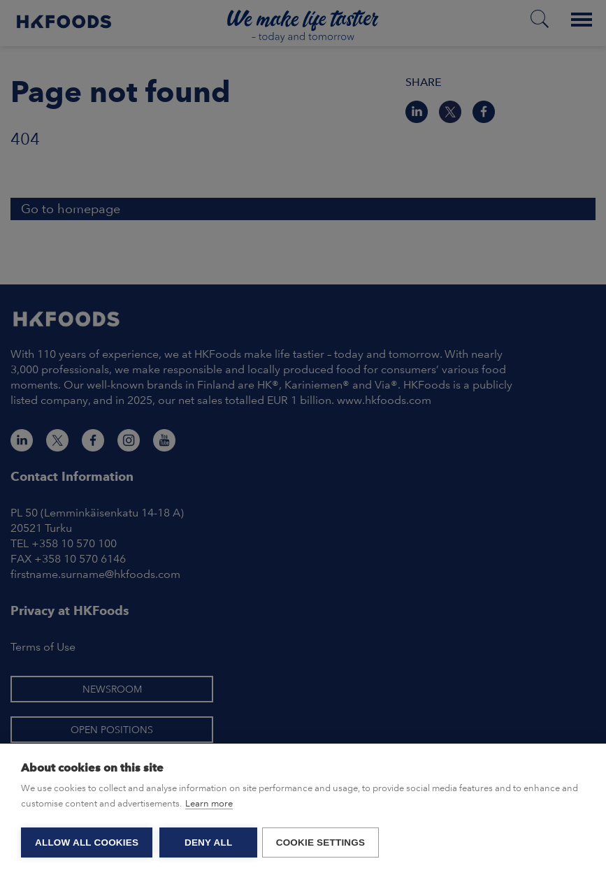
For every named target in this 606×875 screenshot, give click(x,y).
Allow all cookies (86, 842)
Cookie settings (323, 842)
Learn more (209, 805)
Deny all (208, 842)
